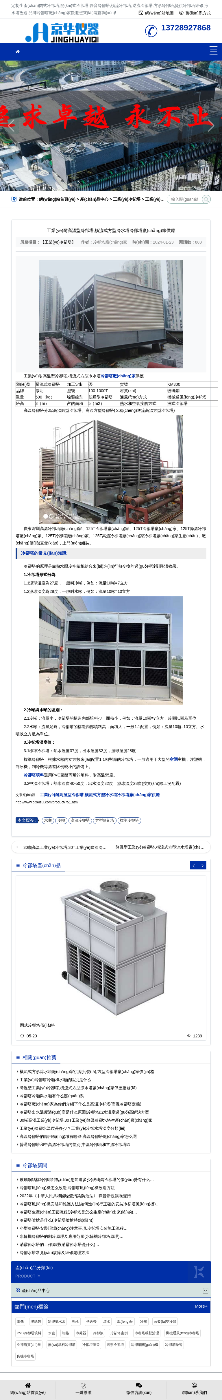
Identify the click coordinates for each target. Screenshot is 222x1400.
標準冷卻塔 (129, 820)
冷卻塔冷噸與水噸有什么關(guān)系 (52, 1096)
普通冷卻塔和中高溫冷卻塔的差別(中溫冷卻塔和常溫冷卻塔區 (75, 1144)
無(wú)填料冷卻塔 (61, 1345)
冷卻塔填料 (34, 775)
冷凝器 (81, 1333)
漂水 (106, 1321)
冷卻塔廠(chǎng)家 (61, 32)
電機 (20, 1321)
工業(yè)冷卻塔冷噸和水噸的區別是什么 (55, 1079)
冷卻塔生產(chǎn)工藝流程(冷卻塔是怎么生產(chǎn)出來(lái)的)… (78, 1212)
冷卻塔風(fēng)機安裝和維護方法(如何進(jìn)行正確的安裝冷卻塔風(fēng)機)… (90, 1204)
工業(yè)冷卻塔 (126, 199)
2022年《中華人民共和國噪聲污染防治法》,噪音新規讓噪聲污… (77, 1196)
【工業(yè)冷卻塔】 (58, 242)
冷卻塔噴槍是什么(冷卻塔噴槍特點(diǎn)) (56, 1220)
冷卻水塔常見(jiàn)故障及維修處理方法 (54, 1252)
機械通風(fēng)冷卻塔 (182, 1333)
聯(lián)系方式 (198, 13)
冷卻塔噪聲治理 (147, 1333)
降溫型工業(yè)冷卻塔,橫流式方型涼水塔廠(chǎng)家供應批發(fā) (78, 1087)
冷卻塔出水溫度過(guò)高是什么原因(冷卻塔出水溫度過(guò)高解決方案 (84, 1112)
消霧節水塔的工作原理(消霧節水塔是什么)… (59, 1244)
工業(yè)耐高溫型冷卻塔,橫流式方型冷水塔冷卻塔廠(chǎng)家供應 (99, 794)
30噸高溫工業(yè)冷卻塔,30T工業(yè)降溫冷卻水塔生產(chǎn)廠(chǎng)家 (86, 1120)
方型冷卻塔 (104, 820)
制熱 (65, 1333)
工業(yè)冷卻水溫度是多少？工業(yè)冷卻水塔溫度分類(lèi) (72, 1128)
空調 (174, 759)
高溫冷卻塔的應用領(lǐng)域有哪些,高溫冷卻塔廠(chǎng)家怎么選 (78, 1136)
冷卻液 (98, 1333)
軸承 (75, 1321)
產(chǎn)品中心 (94, 199)
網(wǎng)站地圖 (159, 13)
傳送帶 (91, 1321)
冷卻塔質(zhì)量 (29, 1345)
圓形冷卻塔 (115, 1345)
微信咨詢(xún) (138, 1388)
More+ (201, 1306)
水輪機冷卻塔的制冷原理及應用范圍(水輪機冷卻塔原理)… (71, 1236)
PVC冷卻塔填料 (29, 1333)
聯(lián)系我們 (194, 1388)
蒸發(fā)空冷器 (165, 1321)
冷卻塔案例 (119, 1333)
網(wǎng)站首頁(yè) (57, 199)
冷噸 (61, 820)
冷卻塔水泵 (56, 1321)
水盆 (51, 1333)
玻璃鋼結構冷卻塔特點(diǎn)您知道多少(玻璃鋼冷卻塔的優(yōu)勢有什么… (87, 1179)
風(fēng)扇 (125, 1321)
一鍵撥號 (83, 1388)
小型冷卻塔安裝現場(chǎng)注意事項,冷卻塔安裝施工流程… (74, 1228)
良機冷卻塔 (25, 1356)
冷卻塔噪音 (91, 1345)
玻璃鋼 (36, 1321)
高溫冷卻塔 (80, 820)
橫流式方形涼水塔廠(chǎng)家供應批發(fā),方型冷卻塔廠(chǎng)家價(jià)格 (87, 1071)
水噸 (48, 820)
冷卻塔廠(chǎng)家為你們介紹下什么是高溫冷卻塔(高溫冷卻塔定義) (80, 1104)
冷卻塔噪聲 (173, 1345)
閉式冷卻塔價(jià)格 (37, 1025)
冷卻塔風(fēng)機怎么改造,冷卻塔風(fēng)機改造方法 (67, 1187)
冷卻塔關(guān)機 (144, 1345)
